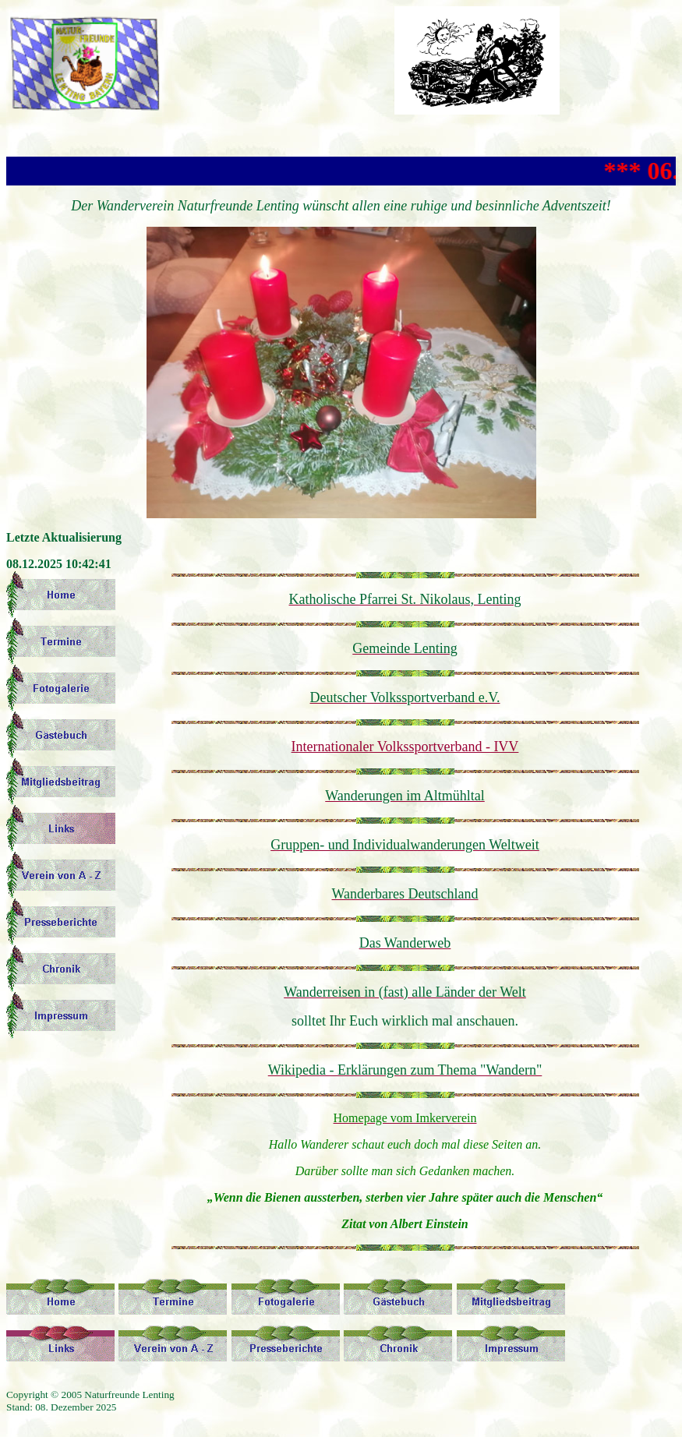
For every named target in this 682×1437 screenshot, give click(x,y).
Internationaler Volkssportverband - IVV (405, 746)
